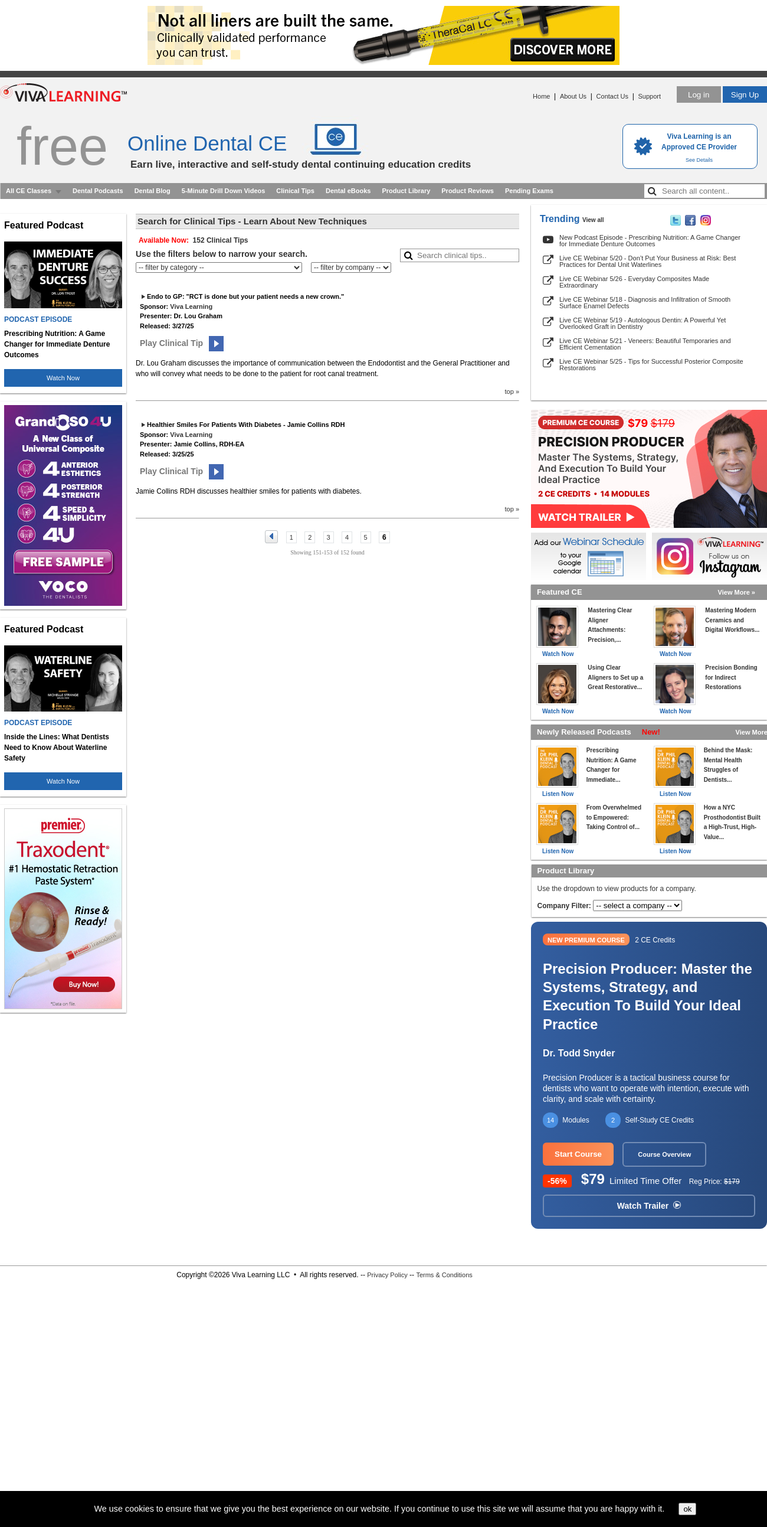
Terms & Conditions (444, 1274)
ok (687, 1509)
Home (541, 96)
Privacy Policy (387, 1274)
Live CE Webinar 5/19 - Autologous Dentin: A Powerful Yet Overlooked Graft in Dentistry (642, 323)
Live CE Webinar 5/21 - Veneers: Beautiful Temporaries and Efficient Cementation (645, 344)
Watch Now (63, 377)
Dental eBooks (348, 190)
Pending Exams (529, 190)
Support (649, 96)
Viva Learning (191, 306)
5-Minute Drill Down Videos (224, 190)
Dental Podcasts (98, 190)
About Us (573, 96)
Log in (698, 94)
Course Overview (664, 1154)
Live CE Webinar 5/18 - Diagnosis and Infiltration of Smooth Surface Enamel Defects (644, 302)
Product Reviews (467, 190)
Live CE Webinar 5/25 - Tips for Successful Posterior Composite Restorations (651, 364)
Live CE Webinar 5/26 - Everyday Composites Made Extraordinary (634, 282)
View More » (736, 592)
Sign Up (745, 94)
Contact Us (612, 96)
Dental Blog (153, 190)
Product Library (406, 190)
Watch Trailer (649, 1205)
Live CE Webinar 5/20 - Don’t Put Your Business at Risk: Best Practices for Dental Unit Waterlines (647, 261)
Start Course (578, 1154)
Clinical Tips (295, 190)
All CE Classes (28, 190)
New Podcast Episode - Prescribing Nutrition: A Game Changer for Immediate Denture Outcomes (649, 240)
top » (512, 391)
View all (593, 220)
